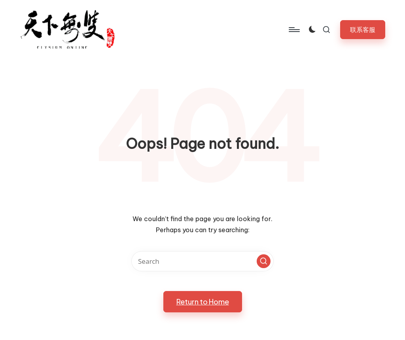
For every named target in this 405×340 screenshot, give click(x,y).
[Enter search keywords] (202, 261)
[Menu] (294, 29)
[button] (362, 29)
